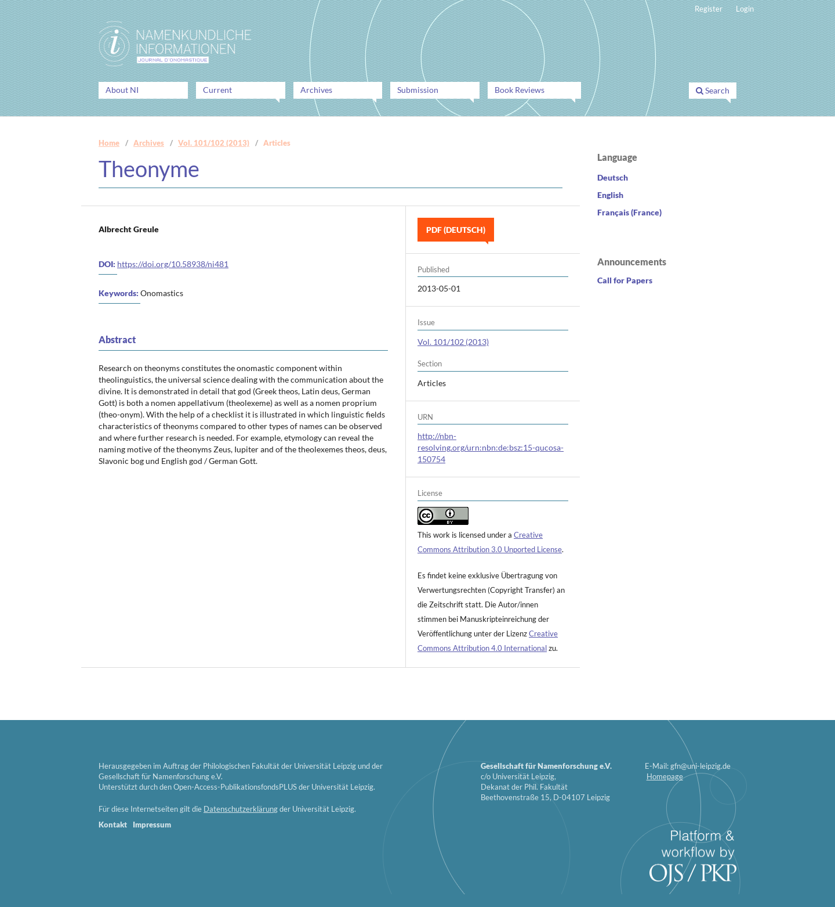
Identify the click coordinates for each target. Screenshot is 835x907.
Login (745, 8)
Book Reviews (519, 90)
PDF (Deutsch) (455, 230)
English (610, 195)
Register (709, 8)
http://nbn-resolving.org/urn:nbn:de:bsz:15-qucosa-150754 (491, 447)
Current (217, 90)
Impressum (152, 824)
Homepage (665, 776)
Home (109, 142)
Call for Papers (624, 280)
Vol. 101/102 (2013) (213, 142)
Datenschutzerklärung (241, 809)
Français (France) (629, 212)
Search (712, 90)
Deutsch (612, 177)
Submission (417, 90)
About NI (122, 90)
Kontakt (113, 824)
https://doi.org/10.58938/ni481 (172, 264)
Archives (316, 90)
